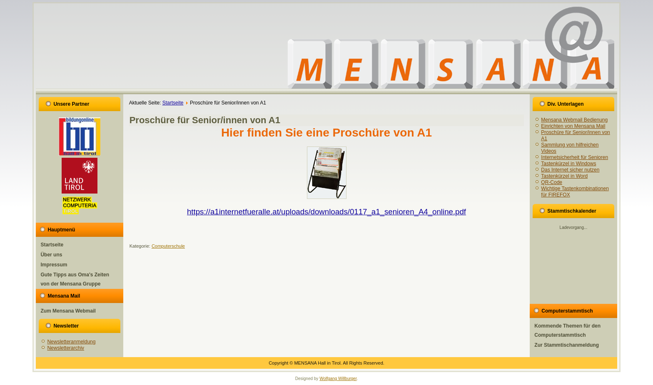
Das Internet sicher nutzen (570, 170)
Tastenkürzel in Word (564, 176)
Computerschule (168, 245)
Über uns (51, 255)
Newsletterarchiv (65, 348)
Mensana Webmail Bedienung (574, 120)
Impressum (53, 265)
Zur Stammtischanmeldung (566, 345)
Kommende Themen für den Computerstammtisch (567, 330)
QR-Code (551, 182)
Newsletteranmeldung (71, 342)
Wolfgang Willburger (337, 378)
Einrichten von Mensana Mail (573, 126)
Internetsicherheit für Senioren (574, 157)
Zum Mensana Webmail (67, 311)
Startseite (51, 245)
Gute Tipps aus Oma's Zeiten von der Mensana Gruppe (74, 279)
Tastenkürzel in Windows (568, 163)
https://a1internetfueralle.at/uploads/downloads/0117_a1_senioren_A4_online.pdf (326, 211)
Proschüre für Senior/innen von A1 (205, 120)
